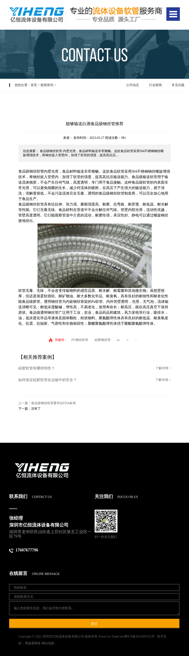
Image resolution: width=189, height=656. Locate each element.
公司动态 (132, 85)
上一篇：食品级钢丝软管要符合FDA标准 (47, 403)
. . (137, 340)
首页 (34, 85)
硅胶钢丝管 (103, 340)
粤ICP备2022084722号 (139, 636)
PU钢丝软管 (79, 340)
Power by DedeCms (111, 636)
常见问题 (178, 85)
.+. (127, 340)
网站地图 (48, 643)
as (118, 340)
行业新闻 (155, 85)
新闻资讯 (46, 85)
